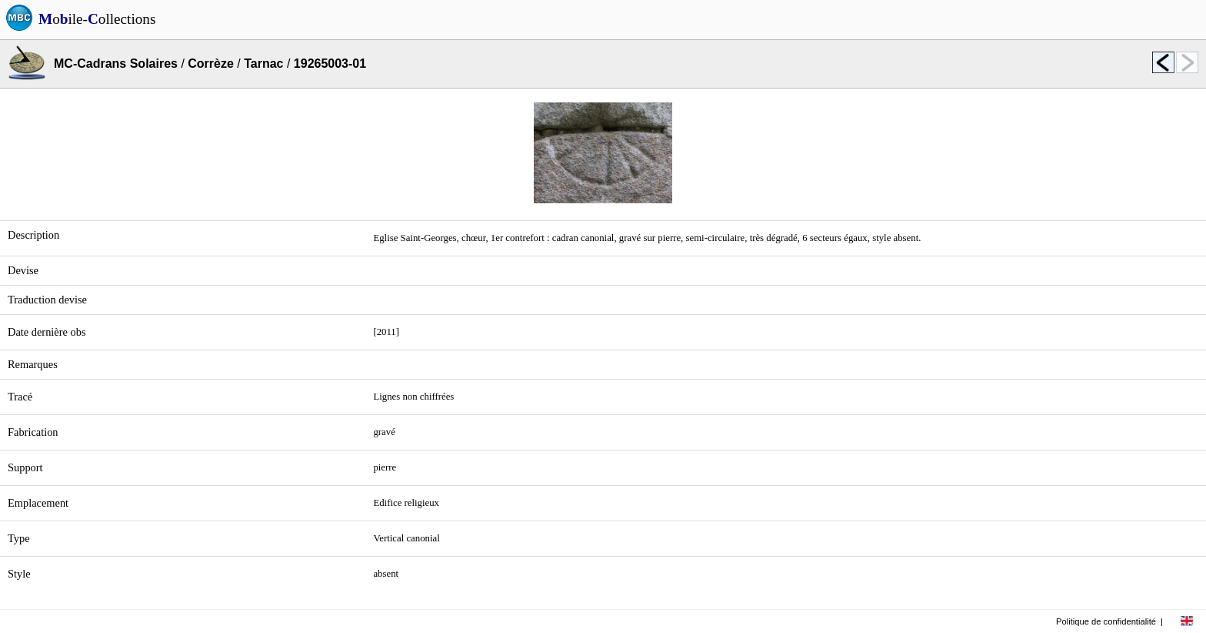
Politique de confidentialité (1106, 621)
